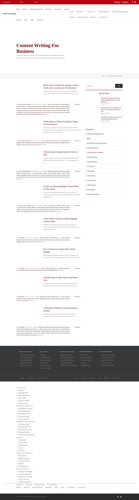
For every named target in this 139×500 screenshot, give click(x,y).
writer (53, 211)
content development (21, 175)
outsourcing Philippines (24, 114)
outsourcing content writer (56, 209)
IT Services (90, 166)
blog (29, 106)
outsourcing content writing (32, 144)
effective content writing (52, 177)
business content (38, 173)
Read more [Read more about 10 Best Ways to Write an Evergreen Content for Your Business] (77, 140)
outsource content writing (31, 241)
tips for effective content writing (45, 333)
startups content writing (30, 333)
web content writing (64, 177)
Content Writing (20, 106)
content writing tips (41, 177)
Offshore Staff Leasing (120, 12)
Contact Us (40, 20)
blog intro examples (41, 106)
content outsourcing (35, 142)
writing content (57, 333)
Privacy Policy (43, 378)
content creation (65, 173)
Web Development (93, 194)
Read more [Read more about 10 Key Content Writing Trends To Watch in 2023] (77, 171)
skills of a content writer (45, 211)
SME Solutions (104, 12)
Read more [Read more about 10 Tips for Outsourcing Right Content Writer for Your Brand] (77, 205)
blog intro (33, 106)
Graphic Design (92, 162)
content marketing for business (43, 298)
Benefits (92, 378)
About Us (18, 20)
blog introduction (51, 106)
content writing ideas (56, 175)
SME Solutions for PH (36, 9)
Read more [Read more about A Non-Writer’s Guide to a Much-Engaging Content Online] (77, 238)
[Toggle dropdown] (84, 11)
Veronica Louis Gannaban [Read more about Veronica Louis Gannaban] (24, 104)
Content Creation (55, 104)
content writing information (48, 331)
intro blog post (53, 112)
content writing (33, 110)
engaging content (20, 241)
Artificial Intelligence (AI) (95, 134)
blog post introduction (27, 108)
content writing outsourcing (30, 112)
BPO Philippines (46, 327)
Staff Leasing (91, 185)
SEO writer (36, 211)
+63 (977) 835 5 (29, 2)
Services (24, 9)
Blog (25, 20)
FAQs (99, 378)
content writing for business (44, 110)
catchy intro (52, 108)
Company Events (92, 148)
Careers (32, 20)
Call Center (48, 9)
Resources (67, 9)
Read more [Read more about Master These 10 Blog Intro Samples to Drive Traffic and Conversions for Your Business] (77, 104)
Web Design (91, 190)
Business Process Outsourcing (41, 108)
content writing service (43, 112)
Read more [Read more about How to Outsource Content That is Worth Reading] (77, 268)
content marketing (25, 142)
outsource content (43, 270)
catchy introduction (60, 108)
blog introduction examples (63, 106)
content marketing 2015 (28, 298)
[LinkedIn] (135, 2)
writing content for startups (29, 335)
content (58, 173)
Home (17, 9)
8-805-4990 (15, 2)
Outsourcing (52, 268)
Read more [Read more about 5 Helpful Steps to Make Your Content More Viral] (77, 296)
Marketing (90, 171)
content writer (25, 110)
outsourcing (61, 112)
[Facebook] (133, 2)
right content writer (28, 211)
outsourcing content (52, 270)
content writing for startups (58, 110)
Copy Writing (33, 329)
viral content (24, 300)
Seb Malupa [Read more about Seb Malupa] (21, 238)
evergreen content (20, 144)
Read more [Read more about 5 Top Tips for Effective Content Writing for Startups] (77, 327)
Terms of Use (31, 378)
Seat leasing (91, 180)
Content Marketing (65, 104)
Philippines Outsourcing (36, 114)
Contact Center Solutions (95, 152)
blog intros (19, 108)
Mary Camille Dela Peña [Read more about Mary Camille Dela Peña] (24, 171)
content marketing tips (52, 207)
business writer (23, 207)
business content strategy (49, 173)
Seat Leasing (57, 9)
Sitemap (22, 378)
